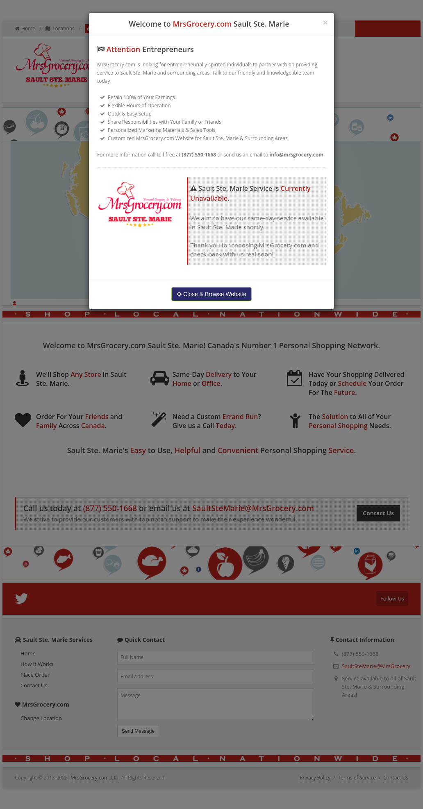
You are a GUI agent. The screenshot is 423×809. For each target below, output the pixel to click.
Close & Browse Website (211, 294)
